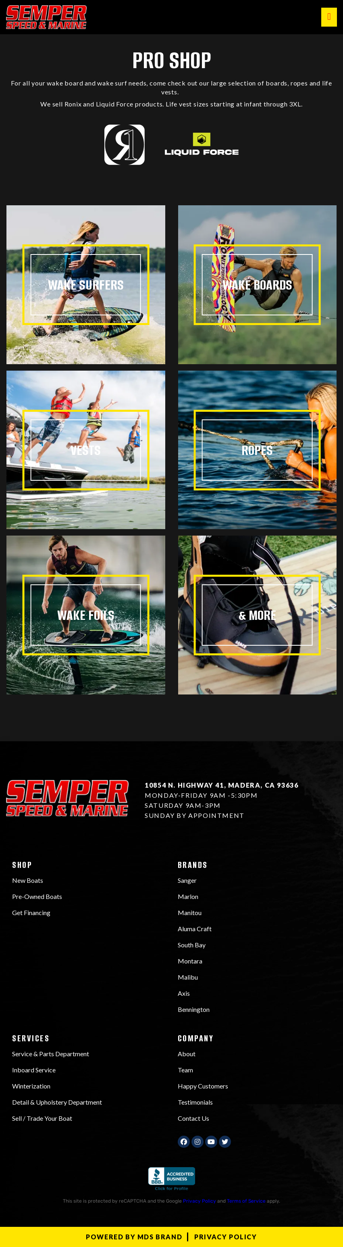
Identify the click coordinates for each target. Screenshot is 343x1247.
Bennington (194, 1009)
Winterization (31, 1086)
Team (185, 1070)
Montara (190, 961)
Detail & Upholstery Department (57, 1102)
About (186, 1053)
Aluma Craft (195, 928)
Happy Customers (203, 1086)
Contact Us (193, 1118)
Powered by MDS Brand (134, 1237)
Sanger (187, 880)
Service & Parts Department (50, 1053)
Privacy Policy (199, 1201)
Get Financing (31, 912)
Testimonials (195, 1102)
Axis (184, 993)
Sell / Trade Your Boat (42, 1118)
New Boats (27, 880)
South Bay (192, 945)
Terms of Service (246, 1201)
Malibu (188, 977)
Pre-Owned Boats (37, 896)
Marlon (188, 896)
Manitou (190, 912)
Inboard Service (34, 1070)
